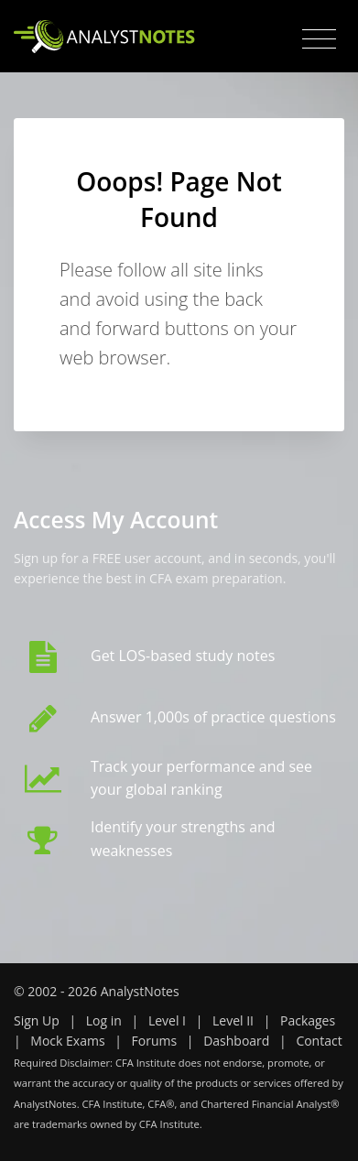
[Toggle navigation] (319, 39)
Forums (155, 1040)
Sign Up (37, 1020)
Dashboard (236, 1040)
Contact (319, 1040)
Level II (233, 1020)
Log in (104, 1020)
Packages (307, 1020)
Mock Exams (67, 1040)
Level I (167, 1020)
